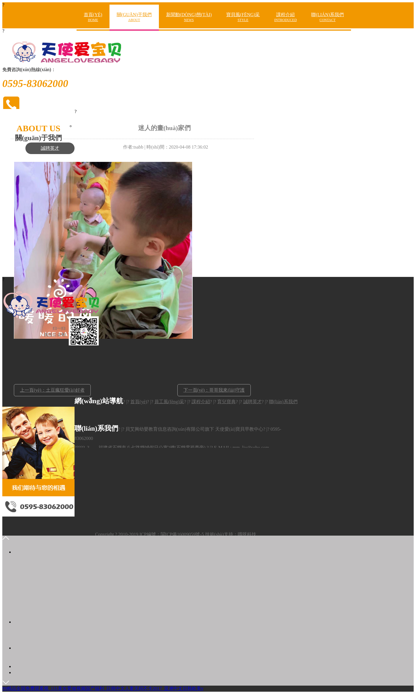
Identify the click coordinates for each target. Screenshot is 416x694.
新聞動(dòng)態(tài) (189, 17)
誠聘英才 (50, 148)
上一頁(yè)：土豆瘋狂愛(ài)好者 (52, 390)
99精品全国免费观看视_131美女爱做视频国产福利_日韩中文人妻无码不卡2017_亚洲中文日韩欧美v (102, 688)
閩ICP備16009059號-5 (182, 534)
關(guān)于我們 (134, 17)
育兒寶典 (226, 401)
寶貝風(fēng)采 (243, 17)
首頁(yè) (93, 17)
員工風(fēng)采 (169, 401)
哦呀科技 (247, 534)
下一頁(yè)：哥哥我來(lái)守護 (214, 390)
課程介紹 (285, 17)
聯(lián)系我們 (327, 17)
